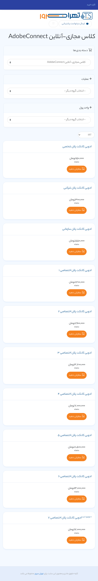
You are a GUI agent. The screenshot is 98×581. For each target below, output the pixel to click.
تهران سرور (39, 574)
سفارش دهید (77, 169)
